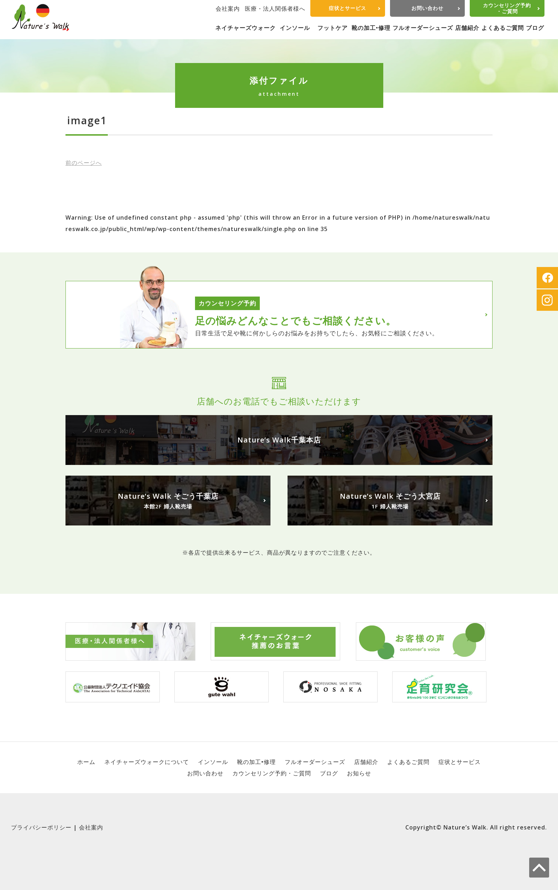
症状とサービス (347, 8)
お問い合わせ (427, 8)
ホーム (86, 762)
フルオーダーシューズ (423, 28)
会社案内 (228, 8)
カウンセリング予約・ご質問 (507, 8)
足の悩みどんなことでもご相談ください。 (295, 320)
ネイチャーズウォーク (245, 28)
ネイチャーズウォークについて (146, 762)
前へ (83, 163)
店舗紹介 (467, 28)
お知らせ (359, 773)
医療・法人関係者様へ (275, 8)
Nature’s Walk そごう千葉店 (168, 501)
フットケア (332, 28)
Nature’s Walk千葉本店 (279, 440)
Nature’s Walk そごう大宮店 (390, 501)
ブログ (535, 28)
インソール (295, 28)
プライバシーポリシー (41, 827)
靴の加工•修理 (371, 28)
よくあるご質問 (502, 28)
